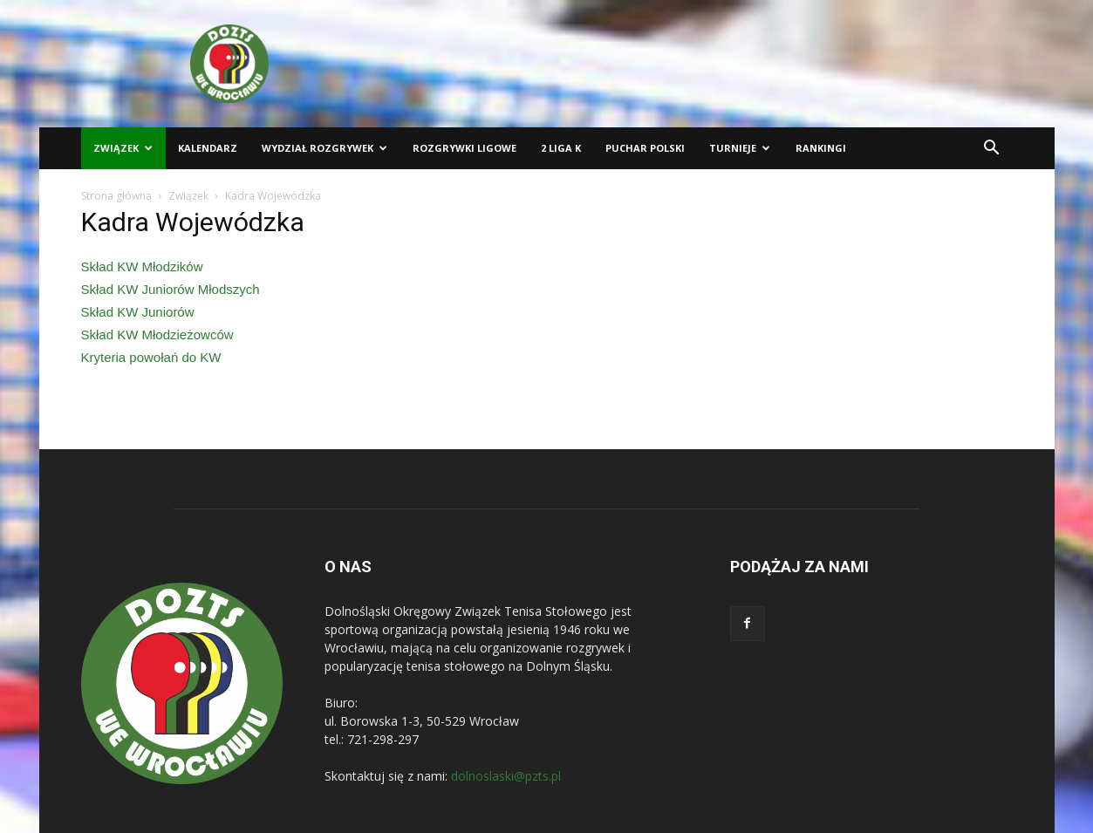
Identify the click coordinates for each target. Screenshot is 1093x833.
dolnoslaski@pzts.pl (506, 776)
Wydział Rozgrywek (324, 147)
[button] (992, 149)
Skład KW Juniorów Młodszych (170, 289)
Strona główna (116, 195)
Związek (123, 147)
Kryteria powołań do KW (151, 357)
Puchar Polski (645, 147)
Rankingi (821, 147)
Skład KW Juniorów (138, 311)
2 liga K (561, 147)
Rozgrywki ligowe (464, 147)
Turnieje (739, 147)
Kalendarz (207, 147)
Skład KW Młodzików (142, 266)
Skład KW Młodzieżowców (157, 334)
